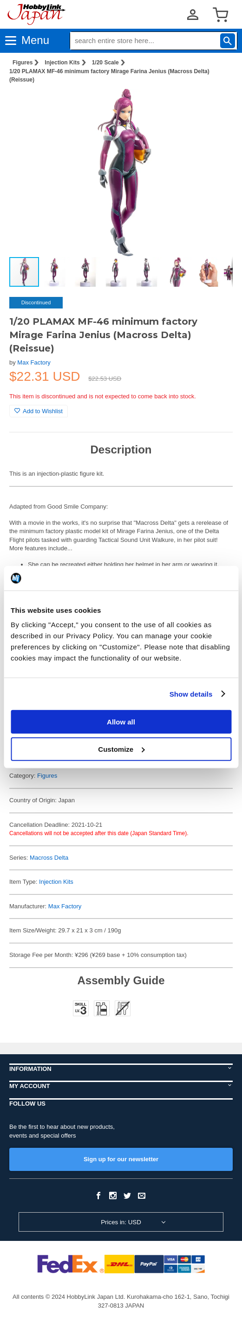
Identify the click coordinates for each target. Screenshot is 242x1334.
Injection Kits (62, 62)
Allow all (121, 722)
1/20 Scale (105, 62)
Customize (121, 749)
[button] (216, 105)
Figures (23, 62)
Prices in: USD (121, 1222)
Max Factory (34, 362)
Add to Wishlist (38, 411)
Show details (191, 694)
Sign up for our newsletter (121, 1159)
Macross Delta (49, 857)
